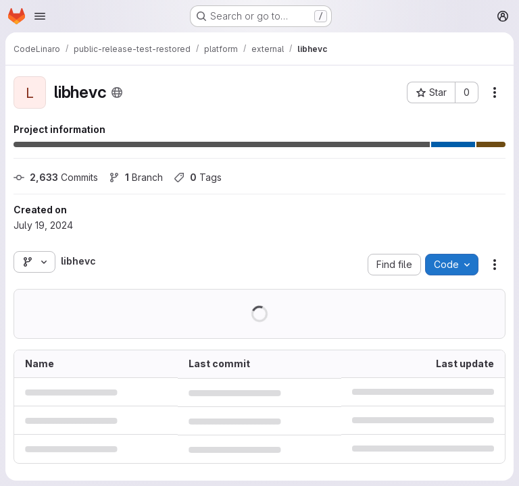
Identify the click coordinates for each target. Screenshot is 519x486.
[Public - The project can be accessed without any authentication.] (117, 92)
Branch (136, 177)
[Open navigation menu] (40, 16)
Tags (198, 177)
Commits (56, 177)
